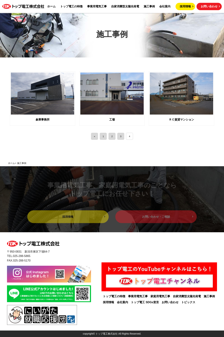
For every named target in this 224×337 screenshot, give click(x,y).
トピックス (188, 302)
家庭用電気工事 (160, 296)
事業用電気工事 (138, 296)
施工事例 (209, 296)
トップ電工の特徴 (114, 296)
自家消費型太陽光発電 (187, 296)
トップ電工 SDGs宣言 (145, 302)
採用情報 (185, 6)
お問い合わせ (209, 6)
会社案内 (122, 302)
